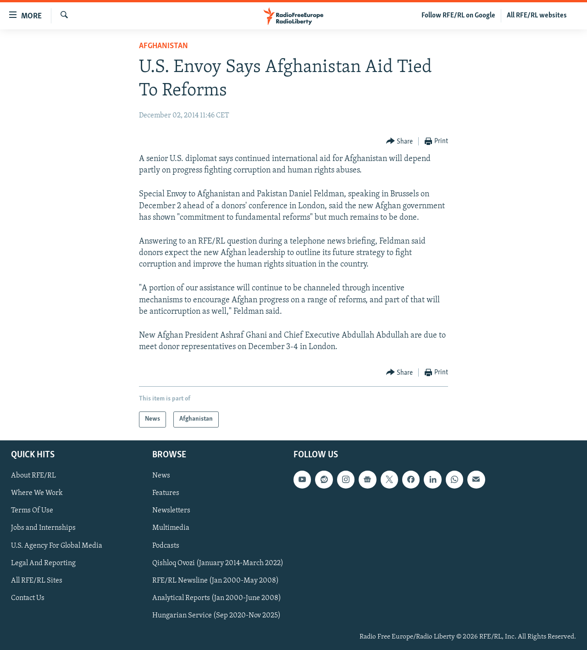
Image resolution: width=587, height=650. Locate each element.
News (161, 475)
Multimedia (170, 528)
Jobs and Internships (43, 528)
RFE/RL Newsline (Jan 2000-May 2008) (215, 580)
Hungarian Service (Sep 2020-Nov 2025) (216, 615)
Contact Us (27, 597)
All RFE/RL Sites (36, 580)
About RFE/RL (33, 475)
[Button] (399, 141)
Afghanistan (163, 46)
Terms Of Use (32, 510)
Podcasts (165, 545)
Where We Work (37, 493)
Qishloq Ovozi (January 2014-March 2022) (217, 563)
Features (165, 493)
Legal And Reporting (43, 563)
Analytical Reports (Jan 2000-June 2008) (216, 597)
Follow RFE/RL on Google (458, 15)
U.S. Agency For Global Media (56, 545)
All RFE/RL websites (537, 15)
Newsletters (171, 510)
